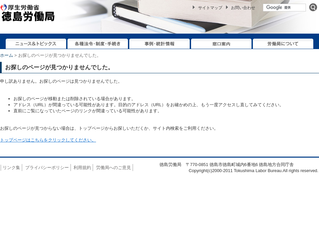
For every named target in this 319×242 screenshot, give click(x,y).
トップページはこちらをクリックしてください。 (48, 140)
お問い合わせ (243, 8)
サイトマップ (210, 8)
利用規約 (82, 167)
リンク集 (11, 167)
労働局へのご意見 (113, 167)
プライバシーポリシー (47, 167)
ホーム (6, 55)
